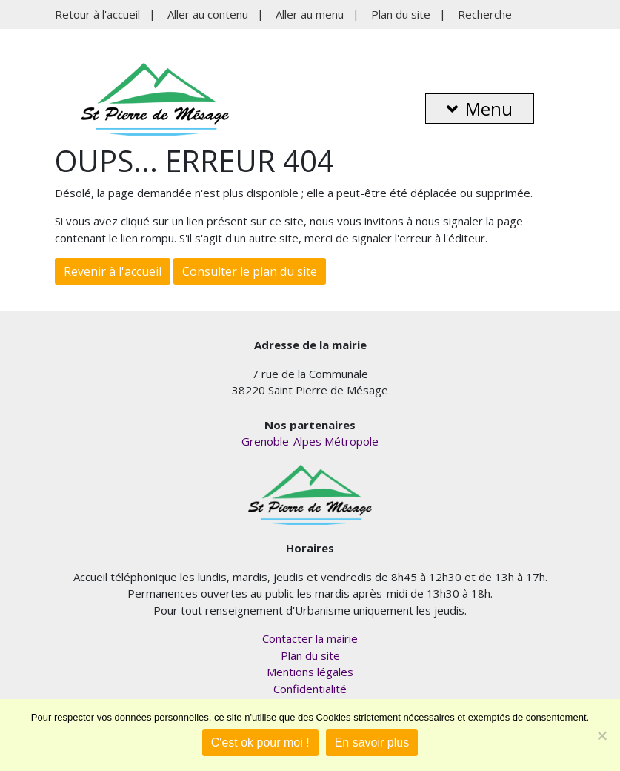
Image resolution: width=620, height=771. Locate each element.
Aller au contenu (207, 14)
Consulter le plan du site (249, 271)
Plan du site (400, 14)
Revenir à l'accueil (112, 271)
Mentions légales (310, 671)
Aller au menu (310, 14)
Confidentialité (310, 688)
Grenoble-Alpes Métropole (310, 441)
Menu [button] (480, 108)
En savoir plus (372, 742)
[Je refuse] (601, 735)
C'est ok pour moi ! (260, 742)
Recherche (485, 14)
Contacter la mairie (310, 638)
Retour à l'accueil (97, 14)
